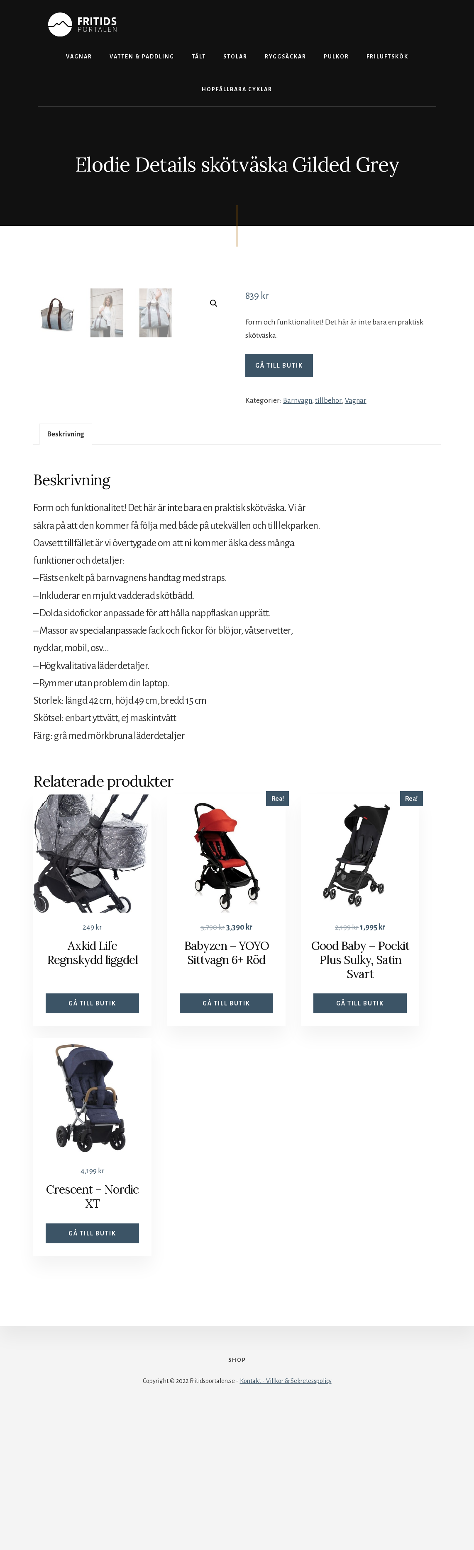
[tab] (67, 560)
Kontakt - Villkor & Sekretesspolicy (286, 1522)
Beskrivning (68, 560)
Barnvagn (299, 400)
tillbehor (331, 400)
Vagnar (359, 400)
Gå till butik (279, 365)
